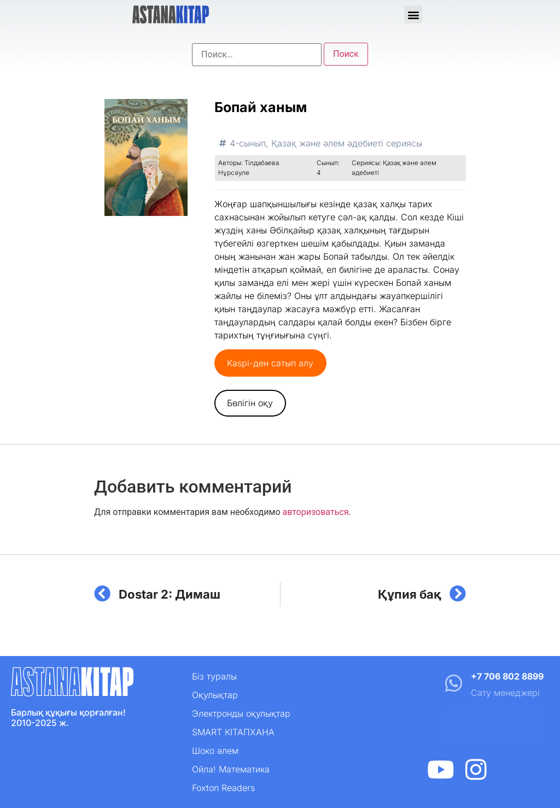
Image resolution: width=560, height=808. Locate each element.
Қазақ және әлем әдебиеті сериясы (346, 143)
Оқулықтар (215, 694)
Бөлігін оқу (250, 402)
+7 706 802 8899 (507, 676)
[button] (413, 14)
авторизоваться (315, 512)
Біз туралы (214, 676)
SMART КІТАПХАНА (233, 732)
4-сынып (248, 143)
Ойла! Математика (231, 769)
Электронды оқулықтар (241, 713)
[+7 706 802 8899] (453, 683)
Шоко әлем (215, 750)
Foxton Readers (223, 787)
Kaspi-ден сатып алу (270, 363)
